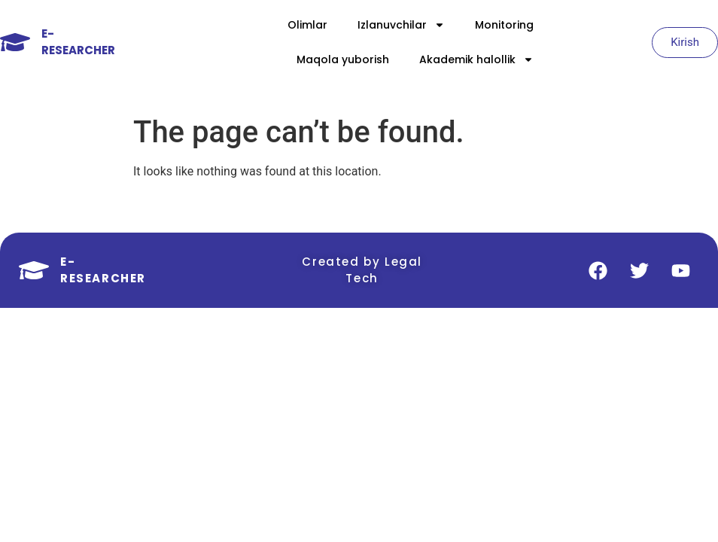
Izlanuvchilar (401, 25)
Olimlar (307, 24)
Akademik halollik (476, 59)
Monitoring (504, 24)
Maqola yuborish (343, 59)
